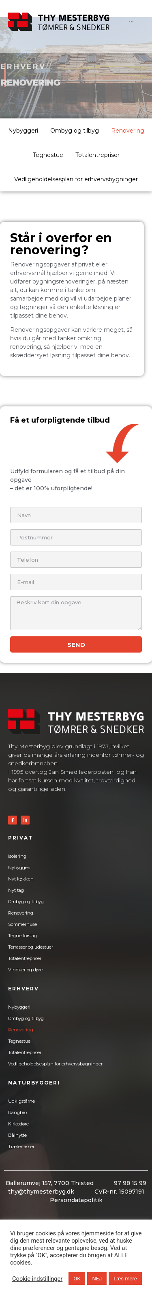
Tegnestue (48, 155)
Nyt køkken (21, 879)
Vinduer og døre (25, 970)
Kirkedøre (18, 1124)
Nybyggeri (23, 130)
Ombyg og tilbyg (74, 130)
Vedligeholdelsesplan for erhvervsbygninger (76, 179)
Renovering (127, 130)
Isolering (17, 856)
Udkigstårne (21, 1101)
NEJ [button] (97, 1279)
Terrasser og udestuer (30, 947)
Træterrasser (21, 1146)
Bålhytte (17, 1135)
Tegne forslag (22, 935)
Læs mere (125, 1279)
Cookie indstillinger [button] (37, 1278)
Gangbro (17, 1112)
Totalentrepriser (97, 155)
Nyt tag (16, 890)
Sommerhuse (22, 924)
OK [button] (76, 1279)
